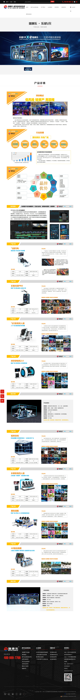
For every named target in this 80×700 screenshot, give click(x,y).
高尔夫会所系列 (25, 661)
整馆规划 (24, 654)
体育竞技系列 (25, 663)
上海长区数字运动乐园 (41, 654)
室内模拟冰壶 (53, 652)
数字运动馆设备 (34, 7)
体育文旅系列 (25, 659)
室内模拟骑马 (53, 659)
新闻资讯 (63, 7)
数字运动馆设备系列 (27, 656)
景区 (15, 1)
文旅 (11, 1)
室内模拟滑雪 (53, 656)
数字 (7, 1)
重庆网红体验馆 (40, 656)
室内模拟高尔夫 (54, 654)
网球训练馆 (28, 14)
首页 (27, 7)
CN (74, 2)
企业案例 (50, 7)
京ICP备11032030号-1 (70, 693)
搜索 (52, 1)
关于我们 (43, 7)
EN (76, 2)
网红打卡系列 (25, 666)
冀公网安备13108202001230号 (68, 696)
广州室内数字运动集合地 (42, 659)
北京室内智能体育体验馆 (42, 652)
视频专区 (24, 668)
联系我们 (57, 7)
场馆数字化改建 (25, 652)
